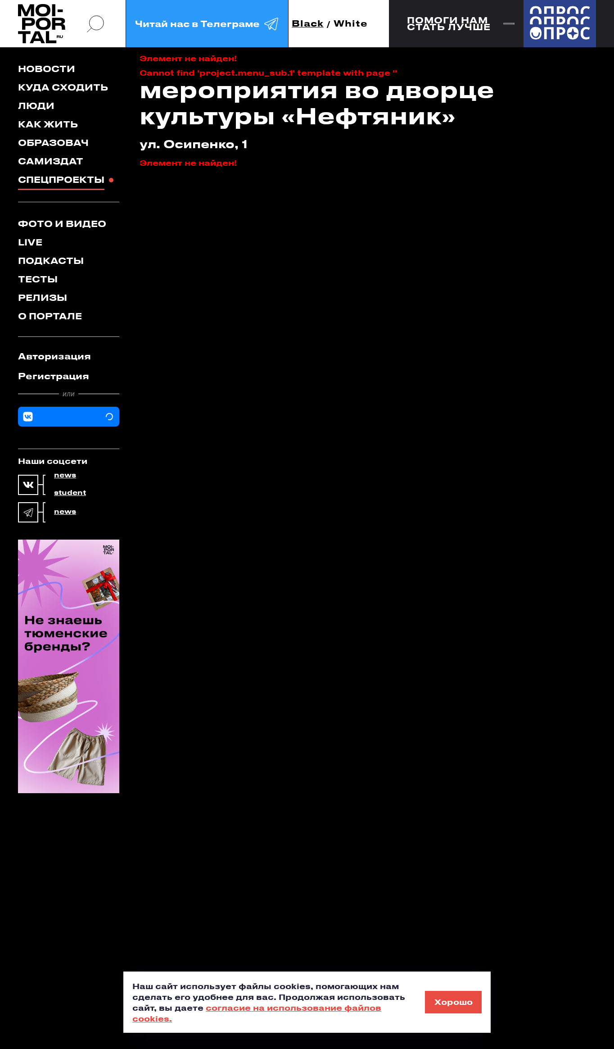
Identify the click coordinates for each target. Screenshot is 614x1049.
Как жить (48, 124)
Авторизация (54, 356)
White (351, 23)
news (65, 475)
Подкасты (51, 260)
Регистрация (53, 376)
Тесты (38, 279)
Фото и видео (62, 223)
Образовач (53, 142)
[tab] (68, 356)
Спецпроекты (61, 179)
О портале (50, 316)
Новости (46, 69)
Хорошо (453, 1001)
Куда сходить (63, 87)
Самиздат (50, 161)
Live (30, 242)
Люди (36, 105)
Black (308, 23)
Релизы (42, 297)
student (70, 492)
